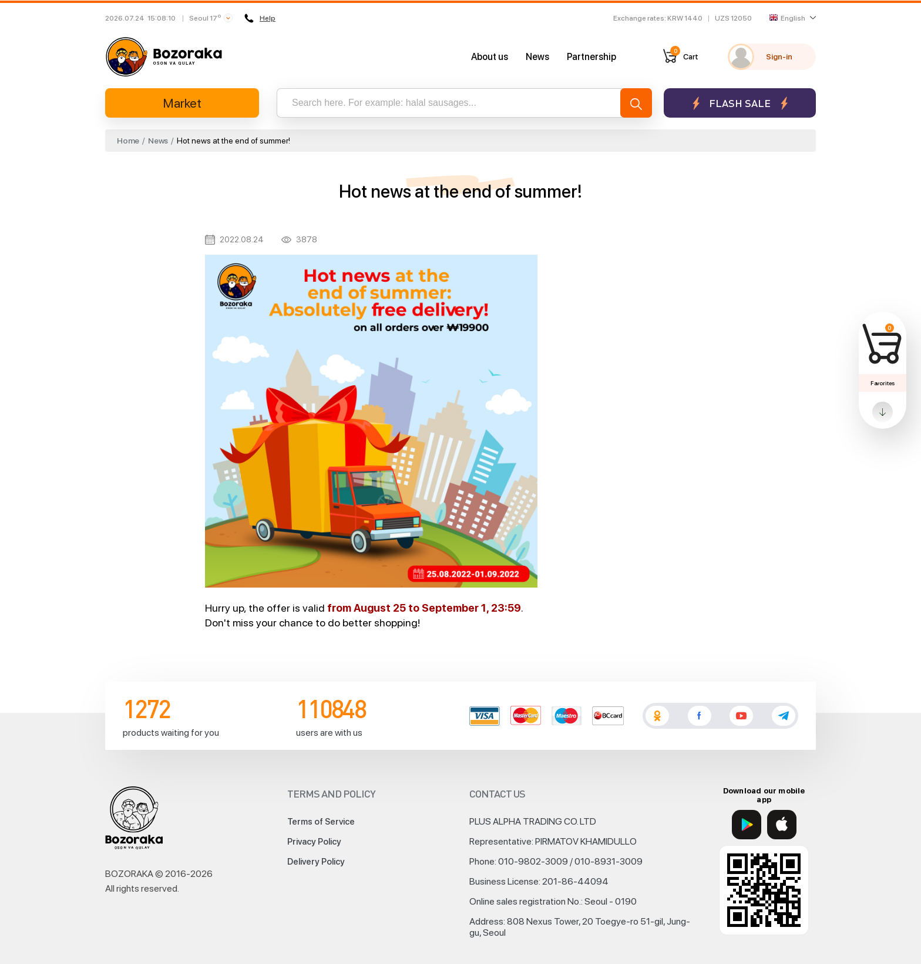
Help (259, 18)
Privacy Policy (314, 841)
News (537, 56)
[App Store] (781, 824)
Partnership (591, 56)
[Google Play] (746, 824)
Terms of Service (321, 821)
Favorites (882, 382)
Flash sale (739, 103)
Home (128, 140)
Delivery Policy (316, 861)
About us (489, 56)
